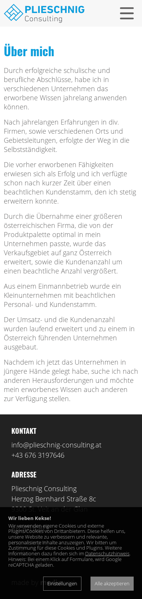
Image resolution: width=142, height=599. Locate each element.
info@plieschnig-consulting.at (56, 444)
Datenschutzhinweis (107, 553)
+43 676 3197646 (37, 455)
